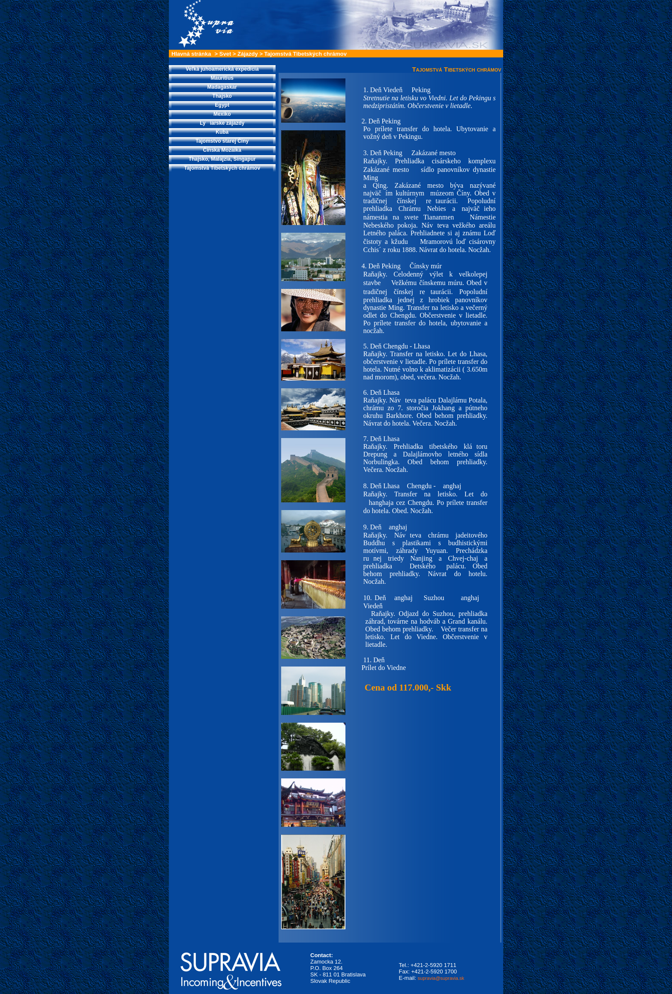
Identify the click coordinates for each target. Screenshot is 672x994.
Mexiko (222, 114)
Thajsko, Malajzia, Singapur (222, 159)
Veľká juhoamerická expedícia (222, 69)
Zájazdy (247, 54)
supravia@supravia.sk (441, 978)
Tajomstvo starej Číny (222, 141)
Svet (225, 54)
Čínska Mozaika (222, 150)
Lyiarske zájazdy (222, 123)
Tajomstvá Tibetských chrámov (305, 54)
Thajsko (222, 96)
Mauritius (222, 78)
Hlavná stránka (191, 54)
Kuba (222, 132)
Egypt (222, 105)
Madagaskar (222, 87)
